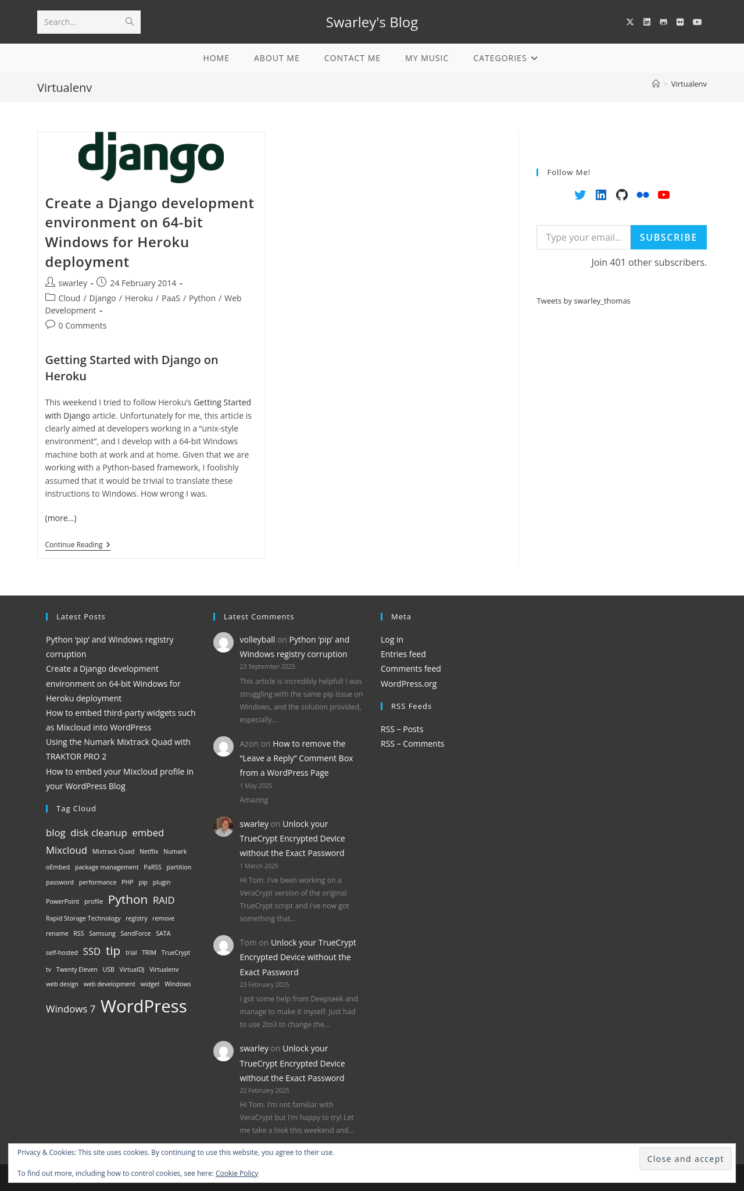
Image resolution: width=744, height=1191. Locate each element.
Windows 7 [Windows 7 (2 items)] (70, 1008)
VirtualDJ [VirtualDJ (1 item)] (132, 969)
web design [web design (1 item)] (62, 984)
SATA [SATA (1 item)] (163, 933)
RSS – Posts (402, 728)
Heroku (139, 298)
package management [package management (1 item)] (107, 867)
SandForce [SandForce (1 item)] (135, 933)
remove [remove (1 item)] (163, 918)
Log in (392, 639)
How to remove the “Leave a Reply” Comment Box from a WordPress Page (296, 758)
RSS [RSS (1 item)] (78, 933)
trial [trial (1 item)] (131, 952)
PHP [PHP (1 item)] (127, 882)
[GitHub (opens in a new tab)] (663, 22)
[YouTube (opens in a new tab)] (697, 22)
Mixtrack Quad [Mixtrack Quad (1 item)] (113, 851)
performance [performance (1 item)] (98, 882)
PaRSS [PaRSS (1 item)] (153, 867)
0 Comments (83, 325)
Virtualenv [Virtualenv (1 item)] (163, 969)
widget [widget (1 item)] (150, 984)
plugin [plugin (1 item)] (162, 882)
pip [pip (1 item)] (143, 882)
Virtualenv (689, 84)
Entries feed (403, 653)
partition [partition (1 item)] (179, 867)
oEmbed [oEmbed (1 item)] (58, 867)
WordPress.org (409, 683)
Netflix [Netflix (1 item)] (149, 851)
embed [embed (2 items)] (148, 832)
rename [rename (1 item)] (57, 933)
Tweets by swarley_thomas (583, 300)
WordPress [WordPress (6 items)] (144, 1006)
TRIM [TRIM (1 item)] (149, 952)
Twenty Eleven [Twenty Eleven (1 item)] (77, 969)
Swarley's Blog (372, 21)
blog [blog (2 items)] (56, 832)
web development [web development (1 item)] (109, 984)
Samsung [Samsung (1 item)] (102, 933)
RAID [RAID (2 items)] (164, 900)
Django (103, 298)
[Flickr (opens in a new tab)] (680, 22)
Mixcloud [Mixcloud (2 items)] (66, 850)
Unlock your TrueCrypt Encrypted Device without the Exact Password (292, 838)
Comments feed (411, 668)
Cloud (70, 298)
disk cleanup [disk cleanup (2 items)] (98, 832)
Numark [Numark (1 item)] (175, 851)
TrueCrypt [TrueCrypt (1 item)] (176, 952)
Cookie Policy (237, 1173)
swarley (73, 282)
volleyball (258, 639)
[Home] (656, 84)
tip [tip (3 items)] (113, 950)
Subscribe (669, 237)
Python (202, 298)
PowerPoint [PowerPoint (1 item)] (62, 901)
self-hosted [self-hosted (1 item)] (62, 952)
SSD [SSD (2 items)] (92, 951)
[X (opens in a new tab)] (630, 22)
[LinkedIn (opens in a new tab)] (647, 22)
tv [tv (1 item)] (48, 969)
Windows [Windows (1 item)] (177, 984)
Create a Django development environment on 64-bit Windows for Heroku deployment (150, 232)
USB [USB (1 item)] (108, 969)
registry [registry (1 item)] (136, 918)
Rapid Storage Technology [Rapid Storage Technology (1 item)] (83, 918)
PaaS (171, 298)
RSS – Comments (413, 743)
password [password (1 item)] (60, 882)
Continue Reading (77, 546)
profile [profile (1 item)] (93, 901)
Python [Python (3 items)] (128, 899)
